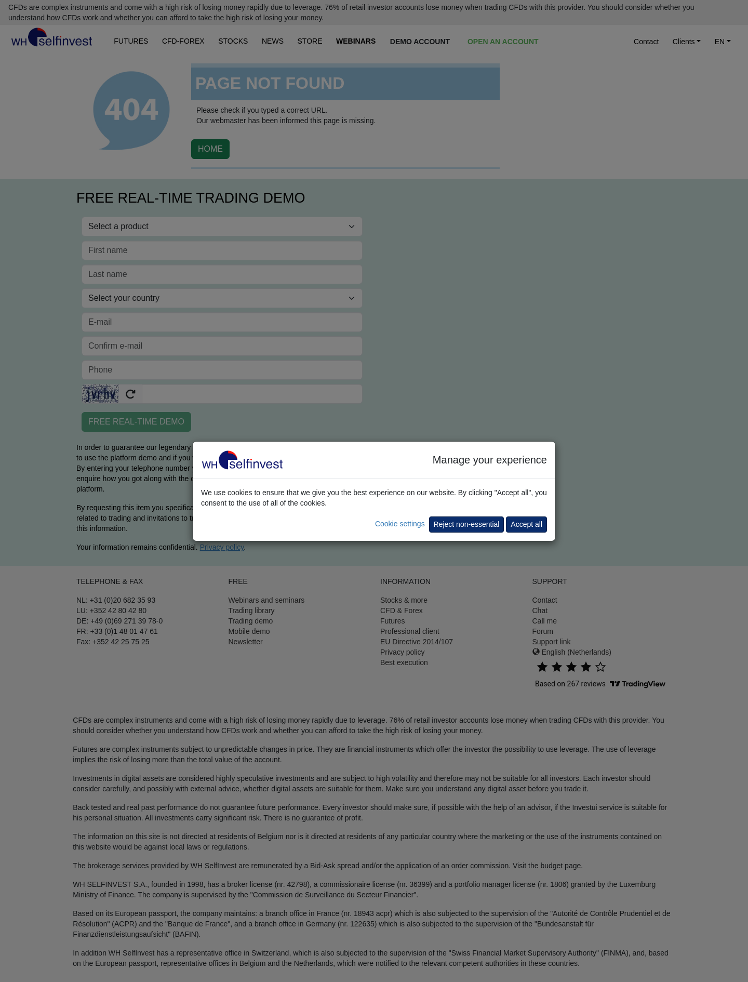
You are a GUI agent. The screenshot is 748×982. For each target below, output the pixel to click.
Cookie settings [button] (400, 524)
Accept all (526, 524)
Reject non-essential (467, 524)
